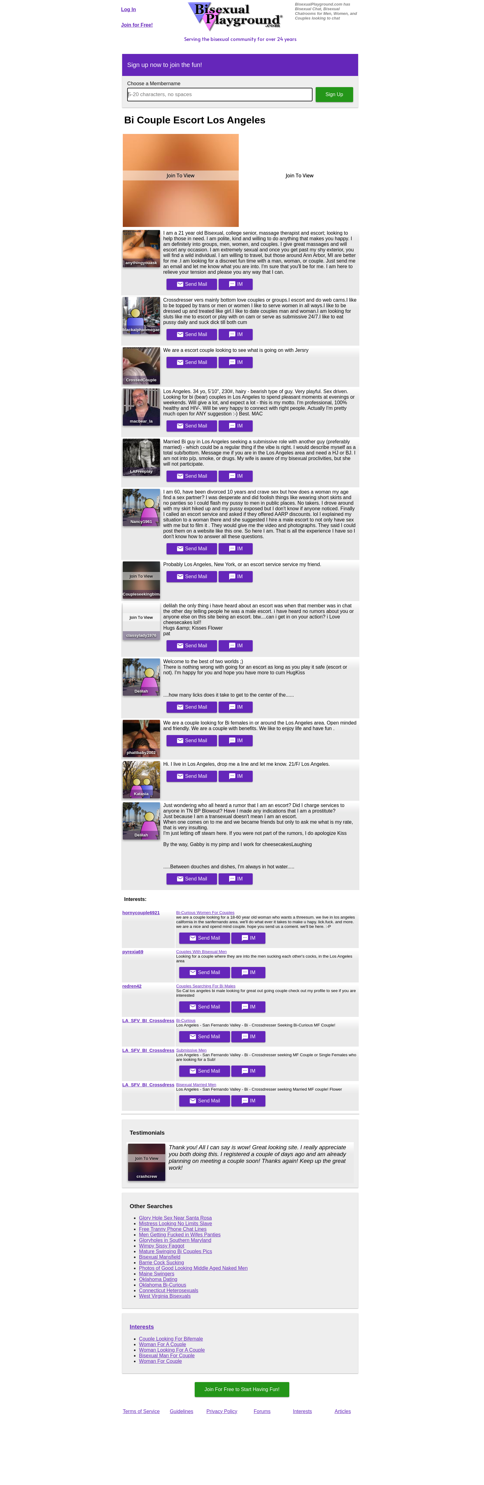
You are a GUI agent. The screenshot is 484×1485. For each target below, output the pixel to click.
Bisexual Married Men (196, 1084)
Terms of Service (141, 1411)
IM (236, 284)
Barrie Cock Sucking (161, 1262)
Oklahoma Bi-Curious (162, 1285)
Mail (191, 284)
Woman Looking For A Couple (172, 1350)
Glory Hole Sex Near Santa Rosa (175, 1218)
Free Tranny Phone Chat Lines (172, 1229)
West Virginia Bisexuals (165, 1296)
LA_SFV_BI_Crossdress (148, 1020)
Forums (262, 1411)
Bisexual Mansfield (159, 1257)
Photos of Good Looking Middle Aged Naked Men (193, 1268)
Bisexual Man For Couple (167, 1355)
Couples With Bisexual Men (201, 951)
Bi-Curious (185, 1020)
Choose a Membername (153, 83)
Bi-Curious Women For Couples (205, 912)
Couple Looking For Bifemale (171, 1338)
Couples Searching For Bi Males (205, 986)
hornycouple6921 (141, 912)
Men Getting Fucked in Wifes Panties (179, 1234)
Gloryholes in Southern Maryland (175, 1240)
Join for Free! (137, 25)
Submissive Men (191, 1050)
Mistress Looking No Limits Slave (175, 1223)
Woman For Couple (160, 1361)
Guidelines (181, 1411)
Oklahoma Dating (158, 1279)
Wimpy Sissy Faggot (161, 1245)
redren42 (132, 986)
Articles (343, 1411)
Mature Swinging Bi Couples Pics (175, 1251)
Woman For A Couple (162, 1344)
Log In (128, 9)
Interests (142, 1326)
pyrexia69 (133, 951)
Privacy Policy (222, 1411)
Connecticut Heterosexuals (168, 1290)
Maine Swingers (156, 1273)
